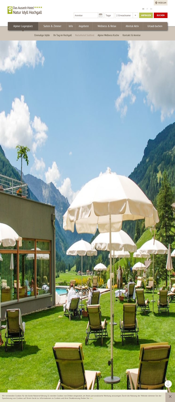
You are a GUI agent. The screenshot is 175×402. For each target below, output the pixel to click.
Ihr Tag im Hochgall (62, 35)
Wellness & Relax (106, 26)
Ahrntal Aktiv (131, 26)
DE (143, 9)
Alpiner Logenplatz (23, 26)
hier (91, 398)
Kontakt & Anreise (132, 35)
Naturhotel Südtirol (84, 35)
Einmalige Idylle (42, 35)
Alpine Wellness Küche (108, 35)
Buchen (160, 15)
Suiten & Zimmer (53, 26)
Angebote (83, 26)
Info (70, 26)
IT (147, 9)
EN (151, 9)
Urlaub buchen (154, 26)
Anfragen (146, 15)
